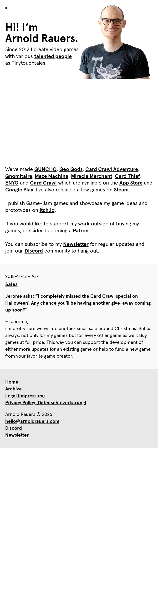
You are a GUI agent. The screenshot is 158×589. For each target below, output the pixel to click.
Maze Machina (51, 176)
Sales (11, 284)
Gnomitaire (18, 176)
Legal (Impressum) (25, 396)
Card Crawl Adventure (111, 169)
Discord (34, 251)
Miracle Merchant (91, 176)
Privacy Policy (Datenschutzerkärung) (45, 402)
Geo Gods (71, 169)
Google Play (19, 190)
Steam (121, 190)
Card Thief (127, 176)
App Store (131, 183)
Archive (13, 389)
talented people (53, 56)
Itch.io (47, 210)
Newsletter (76, 244)
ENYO (12, 183)
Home (11, 382)
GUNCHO (45, 169)
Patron (81, 231)
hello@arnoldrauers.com (32, 421)
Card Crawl (43, 183)
